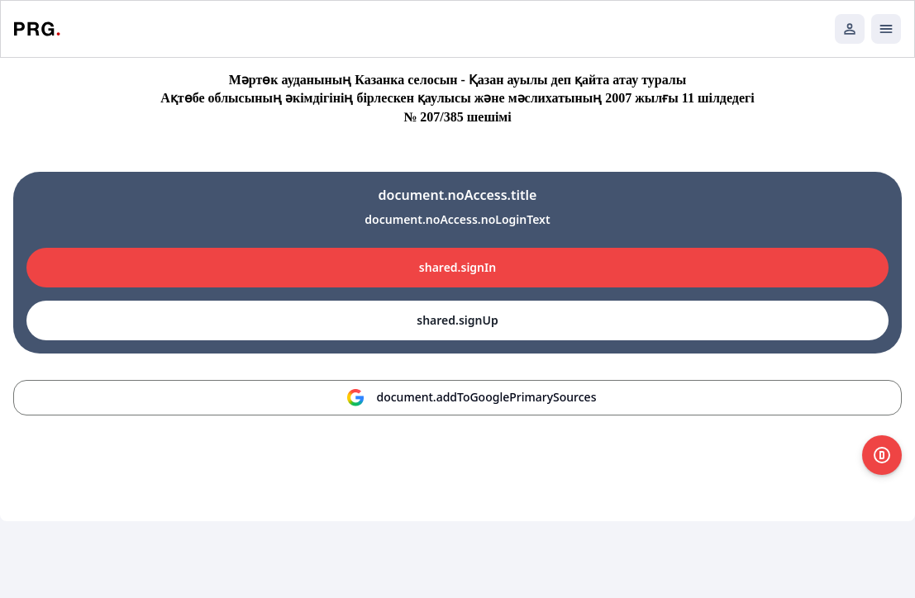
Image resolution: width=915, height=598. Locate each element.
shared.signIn (457, 267)
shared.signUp (457, 320)
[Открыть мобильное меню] (886, 29)
